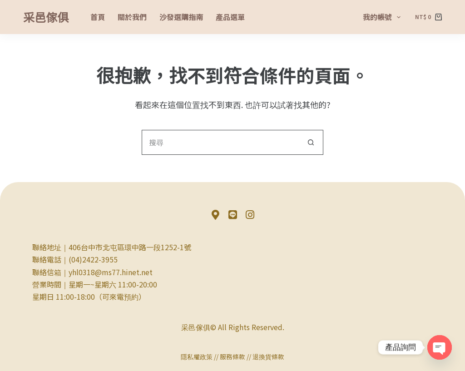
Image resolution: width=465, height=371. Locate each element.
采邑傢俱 (46, 17)
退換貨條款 (268, 356)
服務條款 (232, 356)
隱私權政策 (197, 356)
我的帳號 (383, 16)
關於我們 (132, 16)
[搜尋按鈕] (310, 142)
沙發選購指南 (181, 16)
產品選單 (230, 16)
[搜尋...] (220, 142)
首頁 (97, 16)
